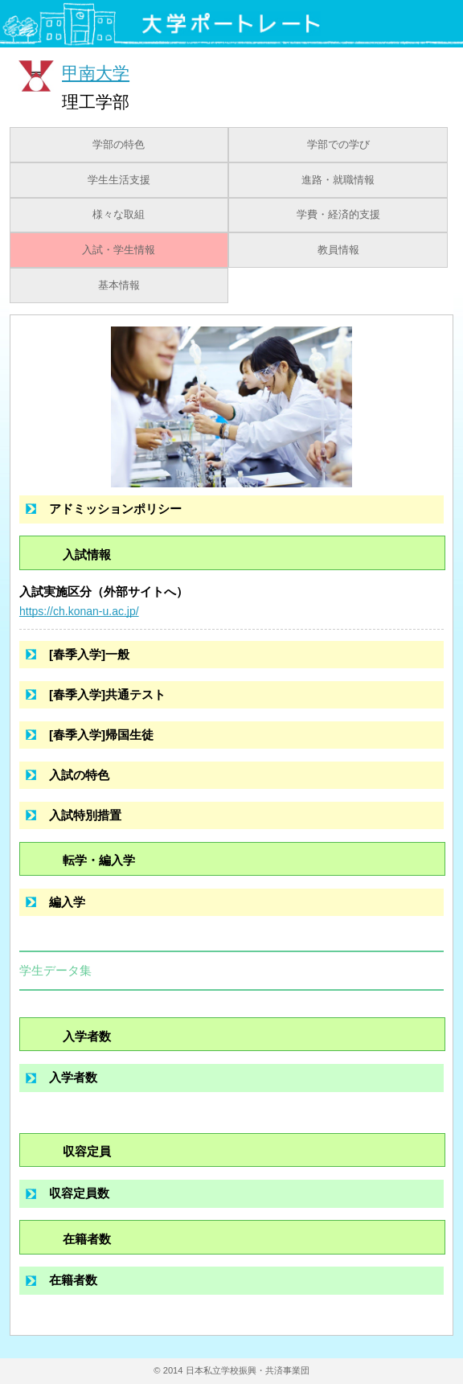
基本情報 (119, 285)
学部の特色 (118, 144)
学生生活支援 (119, 180)
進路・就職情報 (338, 180)
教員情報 (338, 250)
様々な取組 (118, 214)
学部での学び (338, 144)
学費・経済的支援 (338, 214)
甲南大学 (95, 73)
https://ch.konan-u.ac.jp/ (79, 611)
